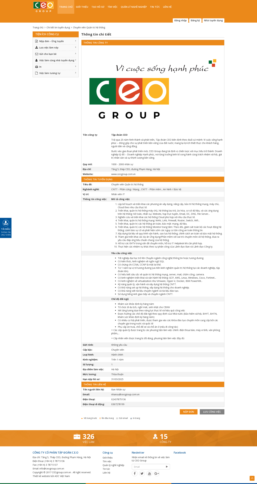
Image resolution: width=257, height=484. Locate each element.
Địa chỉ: (87, 169)
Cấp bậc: (87, 349)
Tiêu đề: (87, 184)
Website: (88, 174)
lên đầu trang (106, 418)
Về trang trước (89, 418)
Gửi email (122, 418)
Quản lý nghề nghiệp (134, 6)
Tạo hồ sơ (97, 6)
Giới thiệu (82, 6)
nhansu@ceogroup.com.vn (125, 394)
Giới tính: (88, 344)
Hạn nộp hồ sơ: (91, 379)
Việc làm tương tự (55, 73)
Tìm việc (113, 6)
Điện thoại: (89, 399)
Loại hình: (88, 354)
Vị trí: (86, 194)
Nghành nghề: (91, 189)
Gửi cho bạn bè (55, 53)
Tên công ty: (90, 134)
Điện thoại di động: (94, 404)
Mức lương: (90, 374)
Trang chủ (66, 6)
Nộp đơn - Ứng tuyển (55, 41)
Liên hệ (167, 6)
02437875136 (118, 399)
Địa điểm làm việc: (93, 369)
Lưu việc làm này (55, 47)
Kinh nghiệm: (90, 359)
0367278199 (117, 404)
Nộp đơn (188, 411)
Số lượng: (88, 364)
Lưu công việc (212, 411)
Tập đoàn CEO (119, 134)
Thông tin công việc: (95, 199)
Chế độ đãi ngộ (120, 299)
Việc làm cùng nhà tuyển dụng (55, 60)
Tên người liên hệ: (93, 389)
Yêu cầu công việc (121, 253)
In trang (135, 418)
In (55, 66)
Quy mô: (87, 164)
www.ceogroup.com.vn (123, 174)
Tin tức (155, 6)
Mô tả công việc (120, 199)
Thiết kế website (41, 476)
